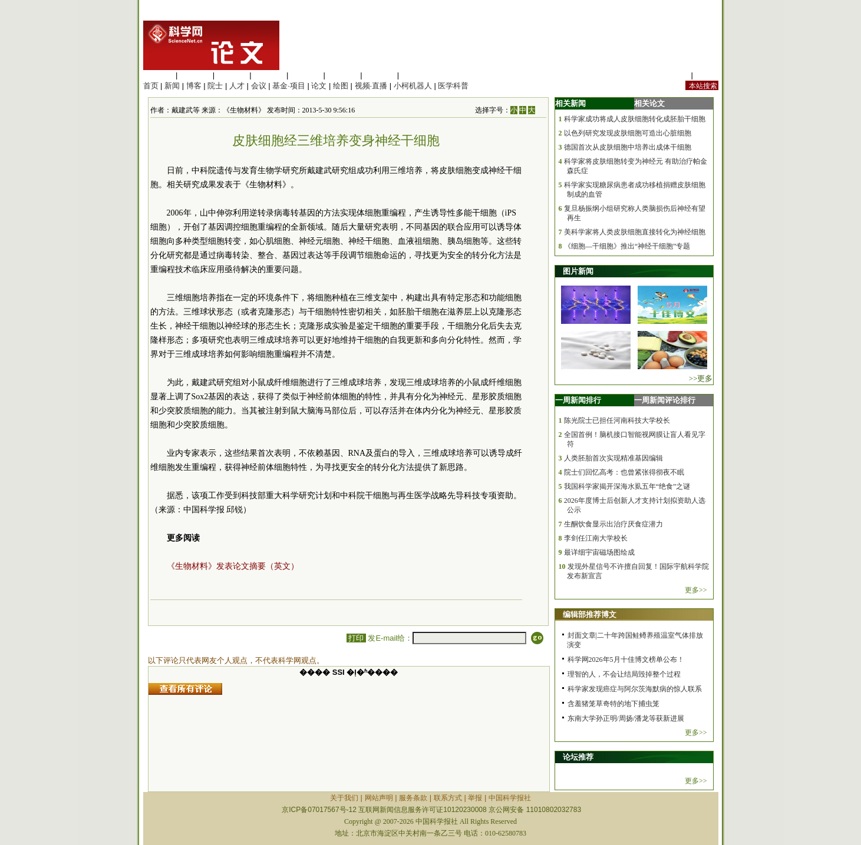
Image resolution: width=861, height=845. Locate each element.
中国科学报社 (510, 798)
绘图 (340, 85)
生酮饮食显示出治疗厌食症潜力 (613, 524)
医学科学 (195, 75)
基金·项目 (288, 85)
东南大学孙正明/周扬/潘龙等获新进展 (626, 718)
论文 (318, 85)
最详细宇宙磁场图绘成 (599, 552)
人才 (237, 85)
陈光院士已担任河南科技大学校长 (617, 420)
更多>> (696, 590)
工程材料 (268, 75)
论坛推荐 (578, 757)
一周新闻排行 (578, 400)
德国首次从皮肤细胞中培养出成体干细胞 (627, 147)
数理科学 (379, 75)
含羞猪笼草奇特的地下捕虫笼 (613, 704)
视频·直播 (371, 85)
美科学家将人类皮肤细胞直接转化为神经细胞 (634, 232)
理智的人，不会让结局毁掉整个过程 (624, 674)
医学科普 (453, 85)
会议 (258, 85)
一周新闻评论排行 (664, 400)
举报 (475, 798)
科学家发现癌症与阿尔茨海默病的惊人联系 (635, 689)
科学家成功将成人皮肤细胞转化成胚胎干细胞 (634, 119)
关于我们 (344, 798)
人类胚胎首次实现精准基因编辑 (613, 458)
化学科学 (232, 75)
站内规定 (673, 75)
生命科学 (158, 75)
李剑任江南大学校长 (596, 538)
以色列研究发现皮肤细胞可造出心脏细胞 (627, 133)
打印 (356, 638)
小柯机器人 (413, 85)
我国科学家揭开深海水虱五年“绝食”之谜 (627, 486)
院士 (215, 85)
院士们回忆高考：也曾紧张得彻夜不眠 (624, 472)
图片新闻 (578, 271)
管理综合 (416, 75)
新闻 (172, 85)
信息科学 (306, 75)
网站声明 (379, 798)
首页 (151, 85)
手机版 (706, 75)
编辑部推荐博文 (589, 614)
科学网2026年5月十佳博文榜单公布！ (626, 659)
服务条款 (413, 798)
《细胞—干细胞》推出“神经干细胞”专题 (627, 246)
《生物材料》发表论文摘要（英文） (233, 566)
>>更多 (701, 378)
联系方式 (448, 798)
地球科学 (343, 75)
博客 (194, 85)
